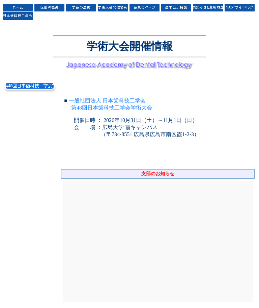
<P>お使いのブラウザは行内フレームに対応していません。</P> (158, 241)
